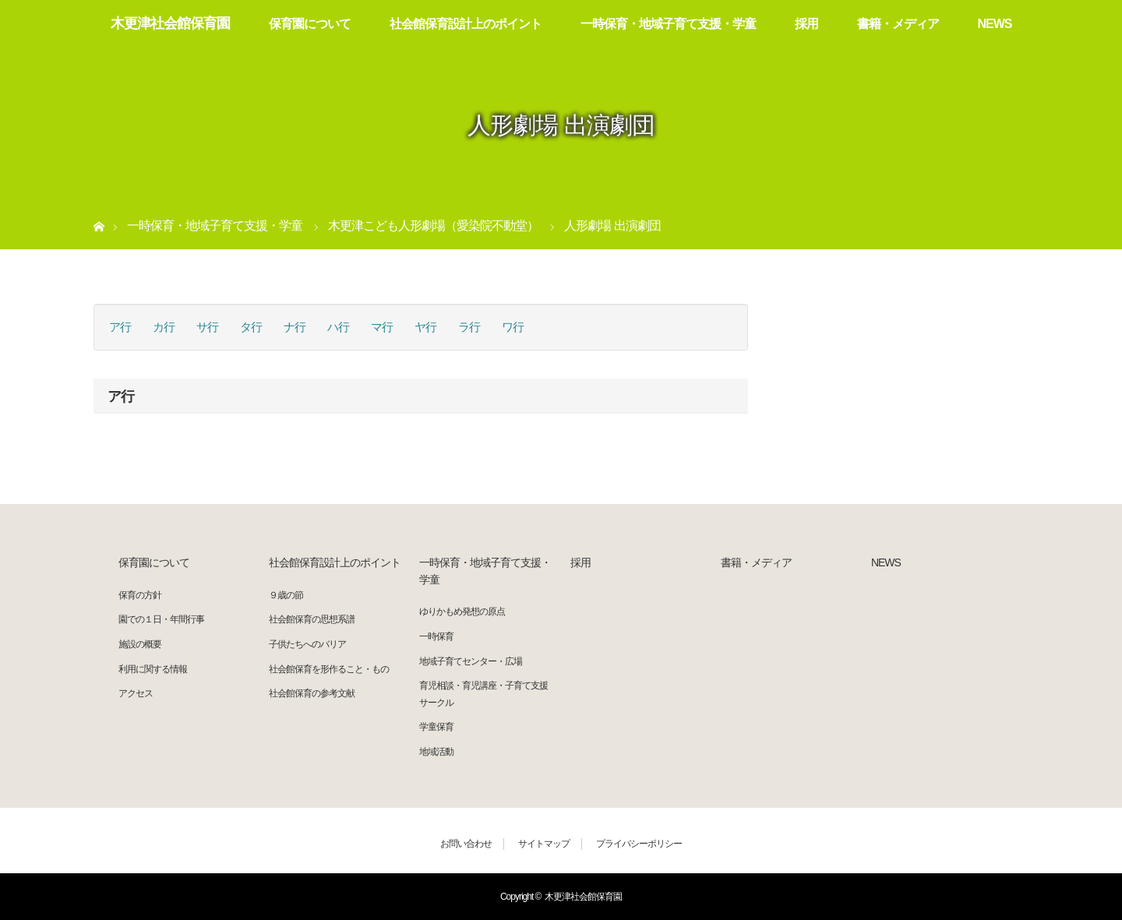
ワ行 (513, 326)
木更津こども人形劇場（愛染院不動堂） (433, 225)
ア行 (120, 326)
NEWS (995, 23)
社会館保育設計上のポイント (466, 23)
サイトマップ (544, 843)
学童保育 (436, 726)
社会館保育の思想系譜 (312, 619)
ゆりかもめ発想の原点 (462, 611)
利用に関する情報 (152, 669)
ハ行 (338, 326)
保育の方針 (139, 595)
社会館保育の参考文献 (312, 693)
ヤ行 (425, 326)
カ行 (164, 326)
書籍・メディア (898, 23)
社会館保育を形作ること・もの (329, 669)
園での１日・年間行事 (161, 619)
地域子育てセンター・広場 (470, 661)
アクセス (135, 693)
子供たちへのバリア (307, 644)
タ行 (251, 326)
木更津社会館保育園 (170, 23)
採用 (806, 23)
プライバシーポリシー (639, 843)
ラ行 (469, 326)
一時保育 (436, 636)
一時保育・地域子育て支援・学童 (668, 23)
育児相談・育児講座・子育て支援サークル (483, 694)
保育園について (310, 23)
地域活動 (436, 751)
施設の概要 (139, 644)
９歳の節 (286, 595)
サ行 (207, 326)
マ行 (382, 326)
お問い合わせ (466, 843)
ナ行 (294, 326)
